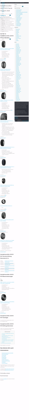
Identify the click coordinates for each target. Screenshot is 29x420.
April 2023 (17, 69)
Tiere (17, 39)
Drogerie (17, 31)
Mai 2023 (17, 68)
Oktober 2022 (18, 76)
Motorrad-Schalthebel (5, 354)
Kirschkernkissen (18, 23)
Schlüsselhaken (4, 358)
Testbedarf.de (3, 15)
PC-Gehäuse (18, 22)
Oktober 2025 (18, 51)
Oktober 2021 (18, 90)
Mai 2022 (17, 82)
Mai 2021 (17, 95)
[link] (2, 13)
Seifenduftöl (18, 21)
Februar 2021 (18, 99)
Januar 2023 (18, 73)
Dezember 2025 (18, 49)
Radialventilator (4, 357)
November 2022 (18, 75)
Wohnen (17, 40)
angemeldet (5, 378)
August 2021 (18, 92)
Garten (17, 33)
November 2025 (18, 50)
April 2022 (17, 83)
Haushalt (17, 34)
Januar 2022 (18, 86)
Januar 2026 (18, 48)
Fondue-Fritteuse (18, 18)
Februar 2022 (18, 85)
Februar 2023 (18, 72)
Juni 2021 (17, 94)
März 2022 (17, 84)
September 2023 (18, 64)
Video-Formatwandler (19, 13)
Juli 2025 (17, 54)
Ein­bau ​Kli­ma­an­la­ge (4, 363)
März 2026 (17, 46)
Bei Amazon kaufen (3, 59)
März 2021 (17, 98)
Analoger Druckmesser (5, 359)
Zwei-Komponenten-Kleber (6, 360)
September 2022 (18, 77)
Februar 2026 (18, 47)
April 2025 (17, 56)
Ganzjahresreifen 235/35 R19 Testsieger (8, 339)
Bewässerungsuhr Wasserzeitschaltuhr (21, 12)
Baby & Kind (18, 29)
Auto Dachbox (4, 356)
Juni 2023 (17, 67)
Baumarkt (17, 30)
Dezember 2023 (18, 63)
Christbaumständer (19, 9)
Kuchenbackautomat (19, 17)
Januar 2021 (18, 100)
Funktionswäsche (18, 24)
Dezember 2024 (18, 57)
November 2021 (18, 89)
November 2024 (18, 58)
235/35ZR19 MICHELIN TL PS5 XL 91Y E (6, 205)
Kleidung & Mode (18, 35)
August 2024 (18, 60)
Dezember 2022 (18, 74)
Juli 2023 (17, 66)
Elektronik (17, 32)
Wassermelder (4, 355)
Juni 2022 (17, 81)
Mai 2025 (17, 55)
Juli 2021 (17, 93)
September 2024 (18, 59)
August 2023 (18, 65)
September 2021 (18, 91)
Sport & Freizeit (18, 38)
